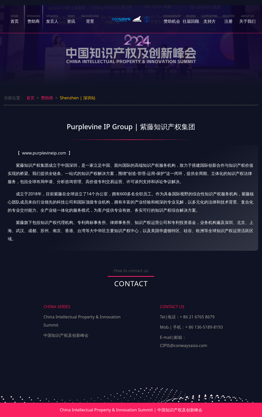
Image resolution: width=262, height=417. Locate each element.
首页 (14, 19)
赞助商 (33, 19)
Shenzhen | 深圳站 (77, 98)
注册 (228, 19)
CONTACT (131, 283)
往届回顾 (191, 19)
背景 (90, 19)
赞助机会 (172, 19)
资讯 (71, 17)
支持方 (210, 19)
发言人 (52, 19)
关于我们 (247, 19)
